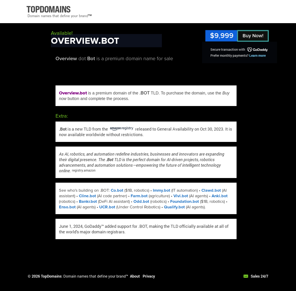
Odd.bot (141, 201)
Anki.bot (220, 195)
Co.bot (117, 190)
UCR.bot (107, 207)
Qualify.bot (174, 207)
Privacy (149, 276)
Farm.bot (139, 195)
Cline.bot (87, 195)
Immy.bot (161, 190)
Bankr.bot (88, 201)
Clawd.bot (211, 190)
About (135, 276)
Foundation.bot (184, 201)
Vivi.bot (180, 195)
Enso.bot (67, 207)
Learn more (257, 55)
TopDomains (51, 276)
